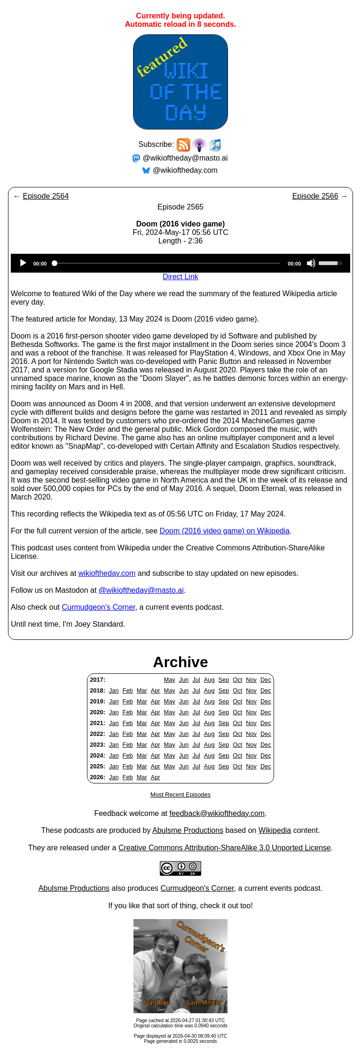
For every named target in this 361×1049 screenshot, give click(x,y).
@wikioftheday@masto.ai (185, 158)
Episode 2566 (315, 196)
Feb (128, 690)
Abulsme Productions (187, 830)
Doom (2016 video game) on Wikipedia (225, 531)
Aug (209, 679)
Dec (265, 679)
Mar (142, 690)
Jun (184, 679)
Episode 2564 (46, 196)
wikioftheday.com (107, 573)
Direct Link (180, 277)
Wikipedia (275, 830)
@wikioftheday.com (185, 170)
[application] (180, 263)
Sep (224, 679)
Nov (251, 679)
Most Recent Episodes (180, 794)
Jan (114, 690)
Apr (155, 690)
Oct (237, 679)
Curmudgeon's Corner (98, 607)
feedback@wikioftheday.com (217, 813)
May (169, 679)
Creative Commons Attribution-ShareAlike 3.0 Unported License (224, 848)
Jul (196, 679)
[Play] (23, 263)
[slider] (167, 263)
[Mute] (311, 263)
